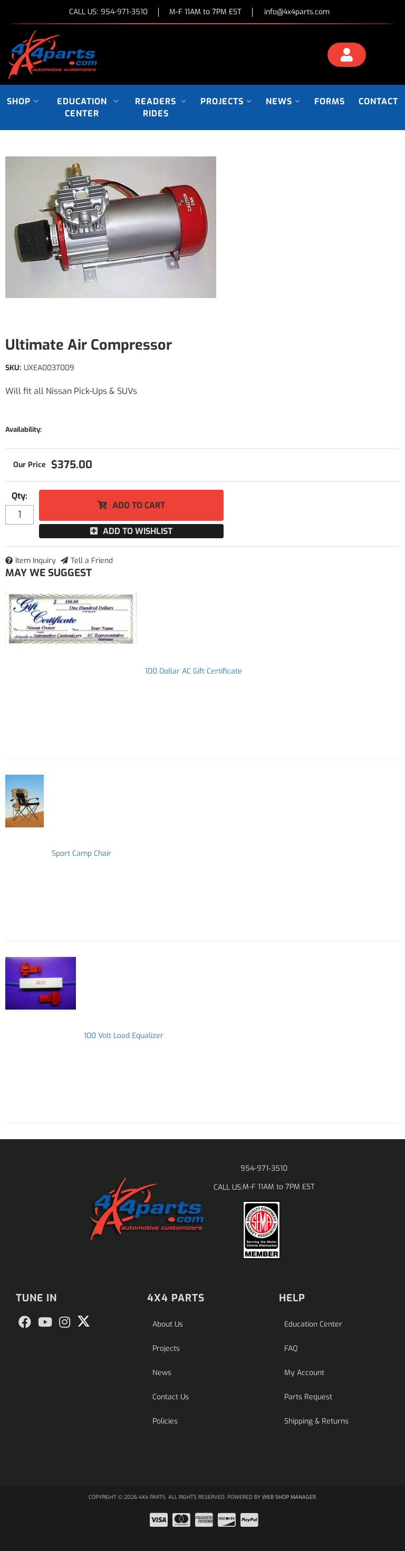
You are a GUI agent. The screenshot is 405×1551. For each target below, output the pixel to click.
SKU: (13, 368)
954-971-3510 (263, 1168)
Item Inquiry (35, 561)
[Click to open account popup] (346, 56)
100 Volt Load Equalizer (123, 1036)
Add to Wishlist (137, 531)
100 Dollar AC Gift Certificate (193, 671)
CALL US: (108, 12)
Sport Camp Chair (81, 853)
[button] (23, 101)
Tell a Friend (92, 561)
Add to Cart (138, 505)
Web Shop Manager (289, 1497)
